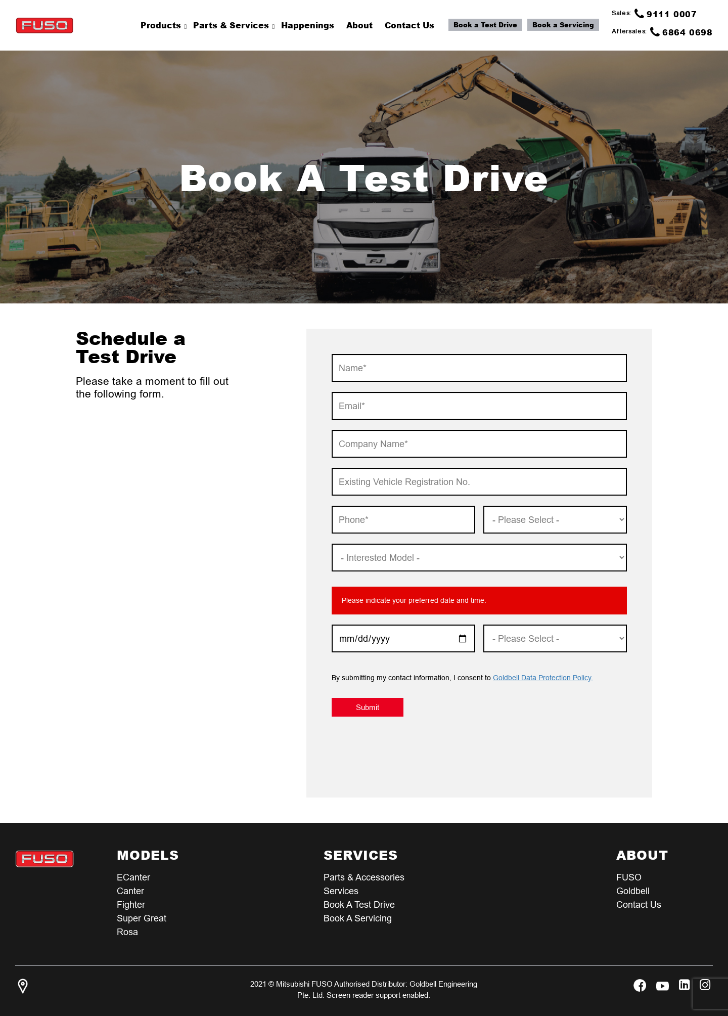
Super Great (141, 918)
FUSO (629, 877)
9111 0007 (665, 14)
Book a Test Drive (485, 24)
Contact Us (638, 904)
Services (341, 891)
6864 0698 (681, 32)
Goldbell (633, 891)
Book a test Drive (359, 904)
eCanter (133, 877)
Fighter (131, 904)
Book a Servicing (563, 24)
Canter (130, 891)
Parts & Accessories (364, 877)
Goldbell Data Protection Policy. (543, 678)
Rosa (127, 931)
